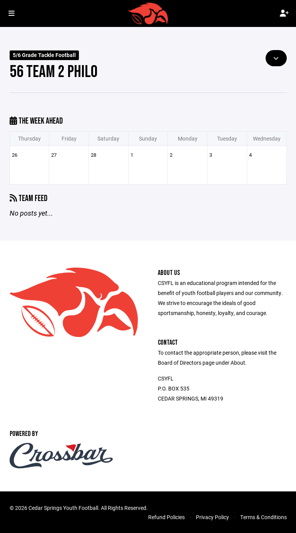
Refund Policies (166, 517)
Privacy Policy (212, 517)
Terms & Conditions (263, 517)
